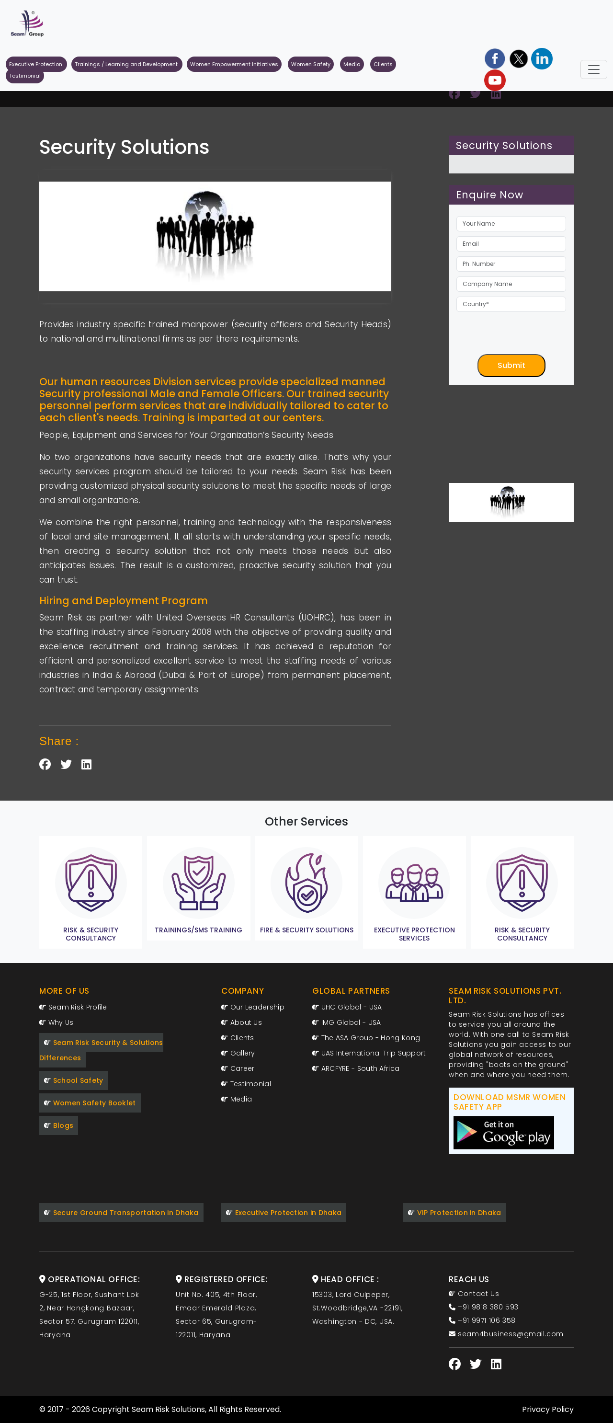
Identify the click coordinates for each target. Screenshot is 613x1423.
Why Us (56, 1022)
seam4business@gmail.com (506, 1334)
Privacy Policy (548, 1409)
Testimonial (25, 76)
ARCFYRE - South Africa (355, 1068)
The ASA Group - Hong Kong (366, 1038)
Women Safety (310, 64)
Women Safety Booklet (90, 1103)
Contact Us (474, 1293)
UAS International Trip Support (369, 1053)
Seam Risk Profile (73, 1007)
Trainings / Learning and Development (127, 64)
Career (237, 1068)
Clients (383, 64)
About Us (241, 1022)
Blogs (58, 1125)
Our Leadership (252, 1007)
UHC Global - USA (347, 1007)
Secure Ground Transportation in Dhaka (121, 1212)
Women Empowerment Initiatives (234, 64)
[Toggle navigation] (593, 69)
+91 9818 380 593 (484, 1307)
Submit (511, 365)
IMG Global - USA (346, 1022)
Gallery (238, 1053)
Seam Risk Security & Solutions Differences (101, 1050)
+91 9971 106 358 (482, 1320)
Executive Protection (36, 64)
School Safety (73, 1080)
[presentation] (529, 335)
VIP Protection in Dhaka (454, 1212)
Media (352, 64)
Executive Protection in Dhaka (283, 1212)
